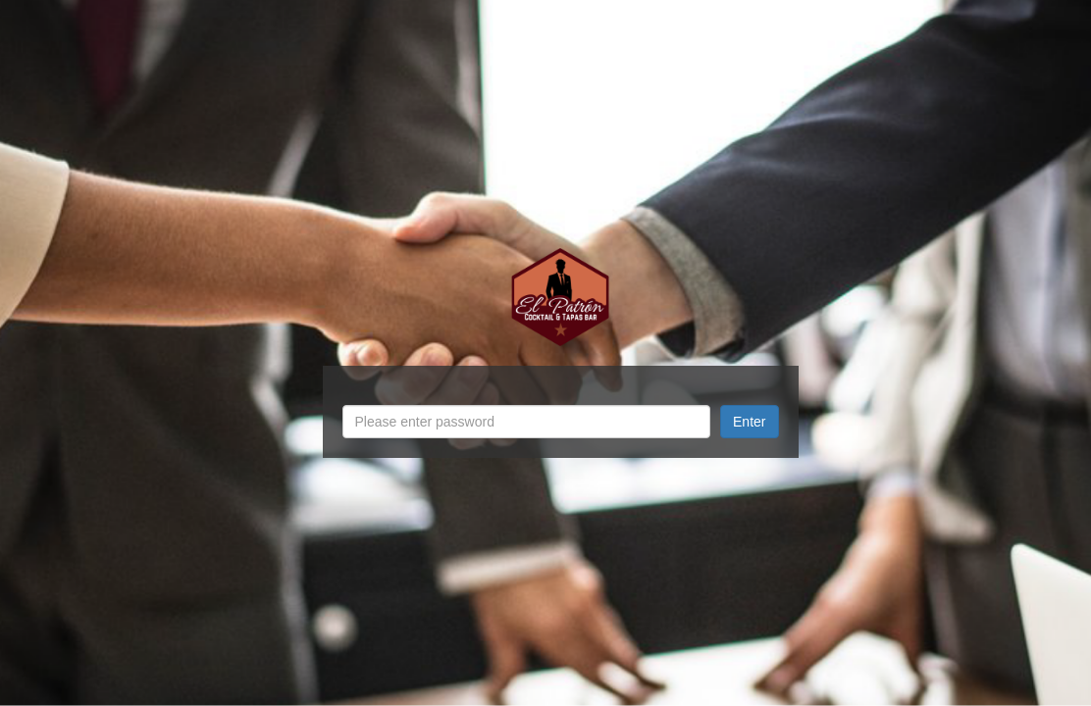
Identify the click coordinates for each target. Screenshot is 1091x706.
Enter (749, 421)
